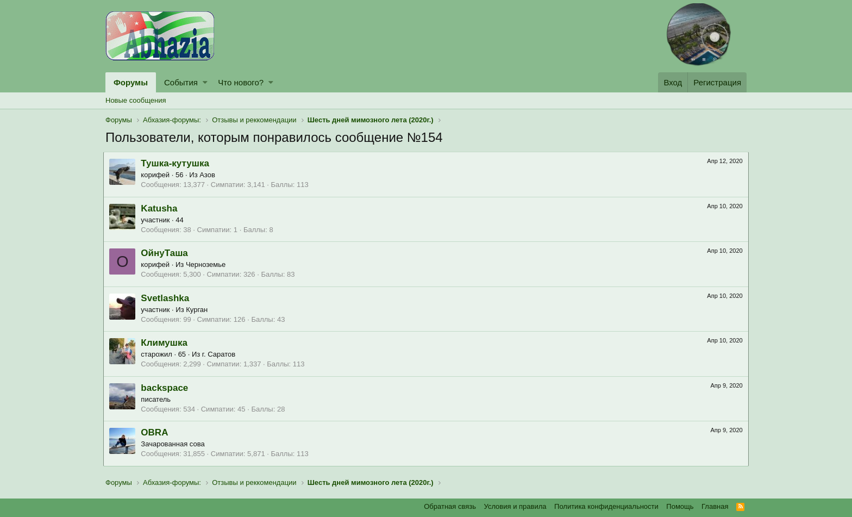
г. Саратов (220, 354)
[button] (205, 82)
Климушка (166, 343)
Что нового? (241, 82)
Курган (199, 310)
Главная (714, 506)
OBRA (156, 432)
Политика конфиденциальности (606, 506)
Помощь (679, 506)
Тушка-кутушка (177, 163)
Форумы (131, 82)
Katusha (161, 208)
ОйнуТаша (166, 253)
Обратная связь (450, 506)
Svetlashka (167, 298)
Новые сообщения (135, 100)
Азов (209, 175)
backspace (166, 388)
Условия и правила (515, 506)
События (181, 82)
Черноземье (208, 264)
